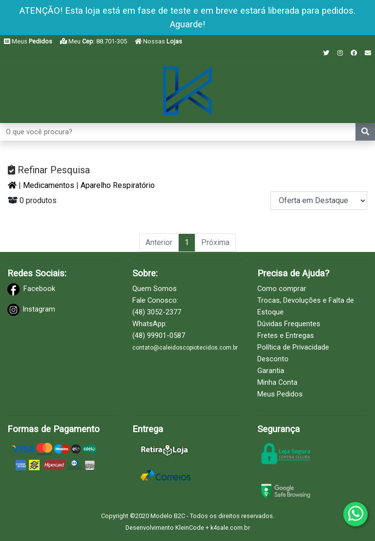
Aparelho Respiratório (118, 185)
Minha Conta (277, 382)
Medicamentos (48, 185)
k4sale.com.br (230, 527)
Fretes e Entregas (285, 335)
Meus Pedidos (280, 394)
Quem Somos (154, 288)
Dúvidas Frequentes (288, 323)
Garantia (270, 370)
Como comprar (281, 288)
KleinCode (189, 527)
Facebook (39, 288)
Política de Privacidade (293, 347)
